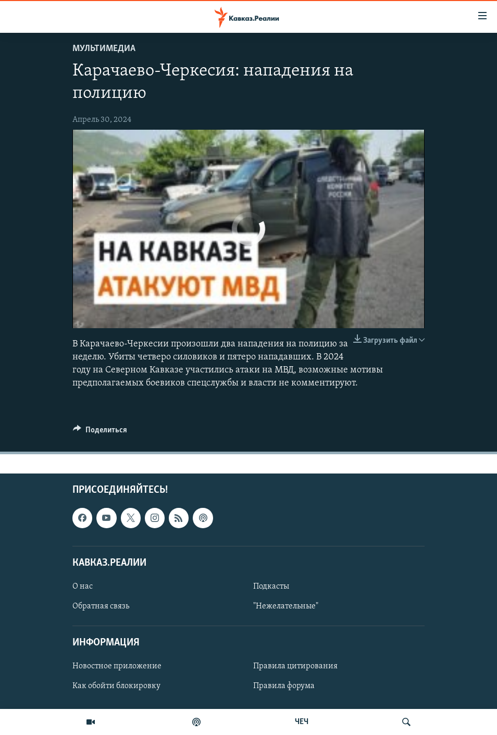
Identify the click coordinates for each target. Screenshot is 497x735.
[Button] (100, 432)
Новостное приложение (116, 667)
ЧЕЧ (301, 722)
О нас (82, 586)
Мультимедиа (103, 49)
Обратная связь (100, 606)
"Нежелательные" (285, 606)
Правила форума (284, 686)
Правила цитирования (295, 667)
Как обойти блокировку (116, 686)
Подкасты (271, 586)
